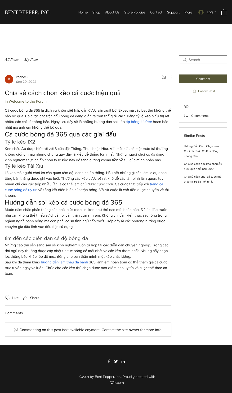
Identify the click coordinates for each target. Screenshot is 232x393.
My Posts (31, 59)
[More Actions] (168, 77)
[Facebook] (109, 361)
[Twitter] (116, 361)
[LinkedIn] (123, 361)
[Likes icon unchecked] (8, 298)
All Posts (12, 59)
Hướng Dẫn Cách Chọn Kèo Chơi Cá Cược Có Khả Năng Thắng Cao (201, 151)
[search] (203, 59)
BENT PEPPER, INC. (28, 12)
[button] (224, 12)
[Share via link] (31, 298)
